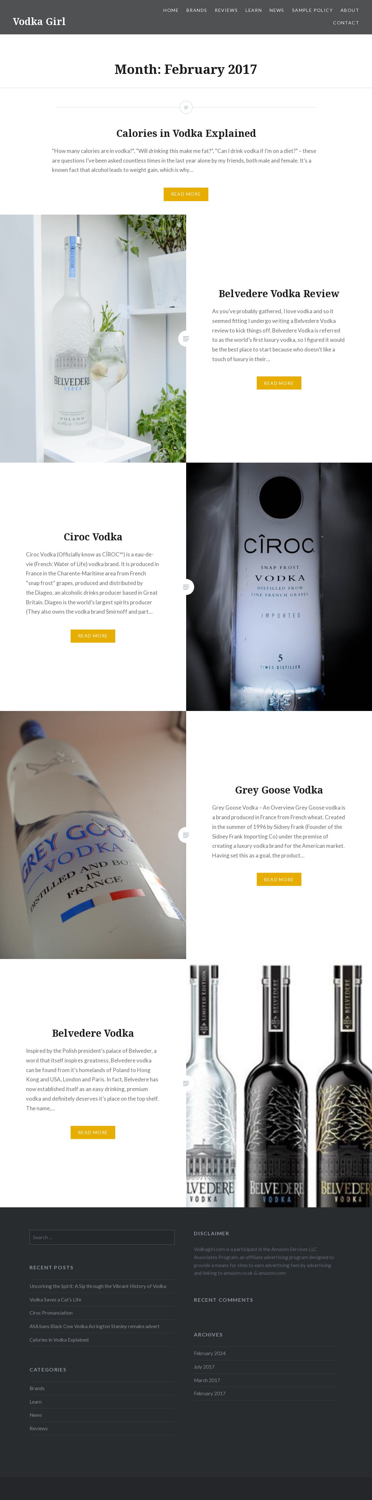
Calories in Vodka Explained (59, 1340)
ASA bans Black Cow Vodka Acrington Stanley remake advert (95, 1326)
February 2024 (210, 1353)
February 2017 (210, 1393)
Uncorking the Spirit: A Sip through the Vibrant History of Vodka (98, 1286)
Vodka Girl (39, 21)
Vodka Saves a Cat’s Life (55, 1299)
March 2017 (207, 1380)
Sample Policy (312, 10)
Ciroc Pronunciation (51, 1313)
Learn (254, 10)
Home (171, 10)
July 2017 (204, 1367)
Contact (346, 22)
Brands (196, 10)
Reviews (226, 10)
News (277, 10)
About (350, 10)
